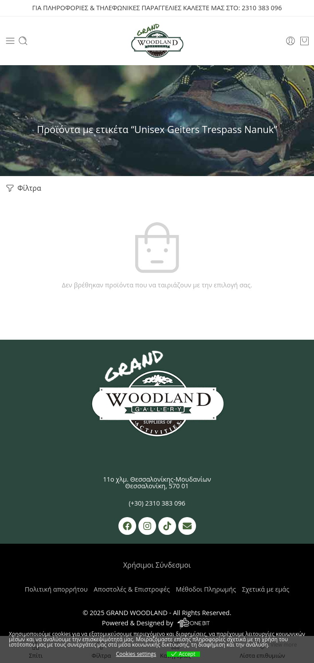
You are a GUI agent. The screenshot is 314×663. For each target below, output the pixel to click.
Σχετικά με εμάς (265, 589)
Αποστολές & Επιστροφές (131, 589)
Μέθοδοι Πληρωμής (206, 589)
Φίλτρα (22, 188)
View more (284, 644)
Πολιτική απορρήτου (56, 589)
